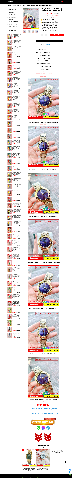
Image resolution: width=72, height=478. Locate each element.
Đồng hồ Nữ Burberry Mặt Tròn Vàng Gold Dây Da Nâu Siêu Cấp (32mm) (16, 228)
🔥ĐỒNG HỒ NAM (11, 14)
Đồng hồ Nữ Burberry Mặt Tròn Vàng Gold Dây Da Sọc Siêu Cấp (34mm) (16, 191)
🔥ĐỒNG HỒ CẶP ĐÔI (12, 16)
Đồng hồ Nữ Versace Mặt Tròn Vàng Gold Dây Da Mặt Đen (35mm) (16, 47)
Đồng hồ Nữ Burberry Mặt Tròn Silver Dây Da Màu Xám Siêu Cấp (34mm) (16, 216)
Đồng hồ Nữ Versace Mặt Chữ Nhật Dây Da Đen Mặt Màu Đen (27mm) (16, 35)
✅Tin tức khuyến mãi (41, 477)
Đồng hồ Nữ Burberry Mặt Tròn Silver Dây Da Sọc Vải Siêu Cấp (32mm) (16, 179)
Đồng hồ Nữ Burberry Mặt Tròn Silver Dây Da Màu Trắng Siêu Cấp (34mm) (16, 222)
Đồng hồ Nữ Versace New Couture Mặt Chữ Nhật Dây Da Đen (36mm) (16, 328)
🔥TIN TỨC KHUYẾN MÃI (12, 24)
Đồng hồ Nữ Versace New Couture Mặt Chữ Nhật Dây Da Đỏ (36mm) (16, 315)
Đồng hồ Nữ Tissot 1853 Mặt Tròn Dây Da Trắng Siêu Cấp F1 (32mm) (16, 129)
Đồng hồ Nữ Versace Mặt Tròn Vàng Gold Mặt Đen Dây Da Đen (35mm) (16, 60)
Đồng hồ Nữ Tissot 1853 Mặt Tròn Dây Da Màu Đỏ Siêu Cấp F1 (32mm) (16, 91)
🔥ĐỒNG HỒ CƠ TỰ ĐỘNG (13, 19)
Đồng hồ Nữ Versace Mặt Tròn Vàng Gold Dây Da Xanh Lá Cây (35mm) (16, 72)
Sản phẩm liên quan (43, 445)
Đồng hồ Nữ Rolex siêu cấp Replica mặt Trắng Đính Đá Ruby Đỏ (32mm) (16, 141)
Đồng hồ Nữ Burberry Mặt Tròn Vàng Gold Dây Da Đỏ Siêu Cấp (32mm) (16, 173)
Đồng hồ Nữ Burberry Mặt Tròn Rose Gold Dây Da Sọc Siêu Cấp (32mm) (16, 185)
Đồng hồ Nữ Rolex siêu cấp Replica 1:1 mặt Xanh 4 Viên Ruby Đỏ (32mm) (16, 167)
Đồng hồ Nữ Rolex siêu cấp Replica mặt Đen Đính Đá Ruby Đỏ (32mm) (16, 135)
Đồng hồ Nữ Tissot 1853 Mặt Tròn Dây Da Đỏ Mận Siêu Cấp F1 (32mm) (16, 78)
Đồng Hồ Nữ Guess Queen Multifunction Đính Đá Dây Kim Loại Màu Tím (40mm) (29, 469)
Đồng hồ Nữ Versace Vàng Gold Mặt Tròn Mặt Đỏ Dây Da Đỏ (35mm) (16, 66)
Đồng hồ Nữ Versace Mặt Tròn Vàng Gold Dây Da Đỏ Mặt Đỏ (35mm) (16, 53)
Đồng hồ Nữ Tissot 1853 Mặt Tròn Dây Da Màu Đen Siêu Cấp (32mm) (16, 122)
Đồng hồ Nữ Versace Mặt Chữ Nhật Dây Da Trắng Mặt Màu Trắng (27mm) (16, 41)
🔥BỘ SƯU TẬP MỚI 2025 (13, 21)
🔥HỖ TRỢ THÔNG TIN (12, 26)
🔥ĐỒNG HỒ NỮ (11, 12)
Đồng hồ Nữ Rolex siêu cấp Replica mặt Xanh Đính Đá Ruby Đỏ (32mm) (16, 161)
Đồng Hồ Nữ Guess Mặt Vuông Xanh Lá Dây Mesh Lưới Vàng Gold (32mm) (43, 469)
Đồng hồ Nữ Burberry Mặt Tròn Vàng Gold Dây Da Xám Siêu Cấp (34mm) (16, 210)
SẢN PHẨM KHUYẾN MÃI (12, 30)
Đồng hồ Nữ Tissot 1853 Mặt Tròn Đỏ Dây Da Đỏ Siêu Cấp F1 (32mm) (16, 104)
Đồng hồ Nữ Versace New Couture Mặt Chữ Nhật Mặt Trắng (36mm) (16, 321)
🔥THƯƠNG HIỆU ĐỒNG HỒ (13, 17)
